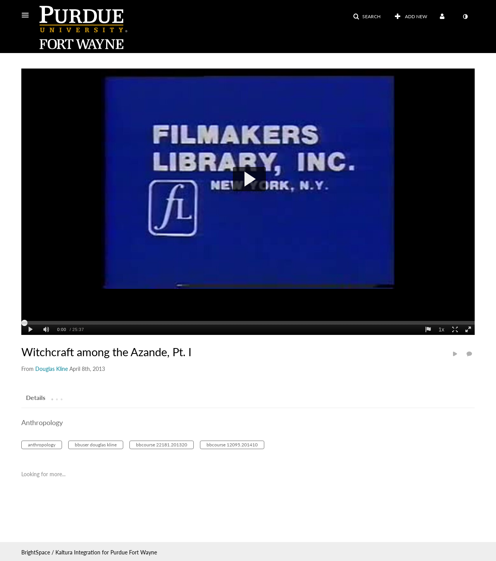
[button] (27, 15)
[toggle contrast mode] (465, 17)
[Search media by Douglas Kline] (51, 368)
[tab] (35, 397)
